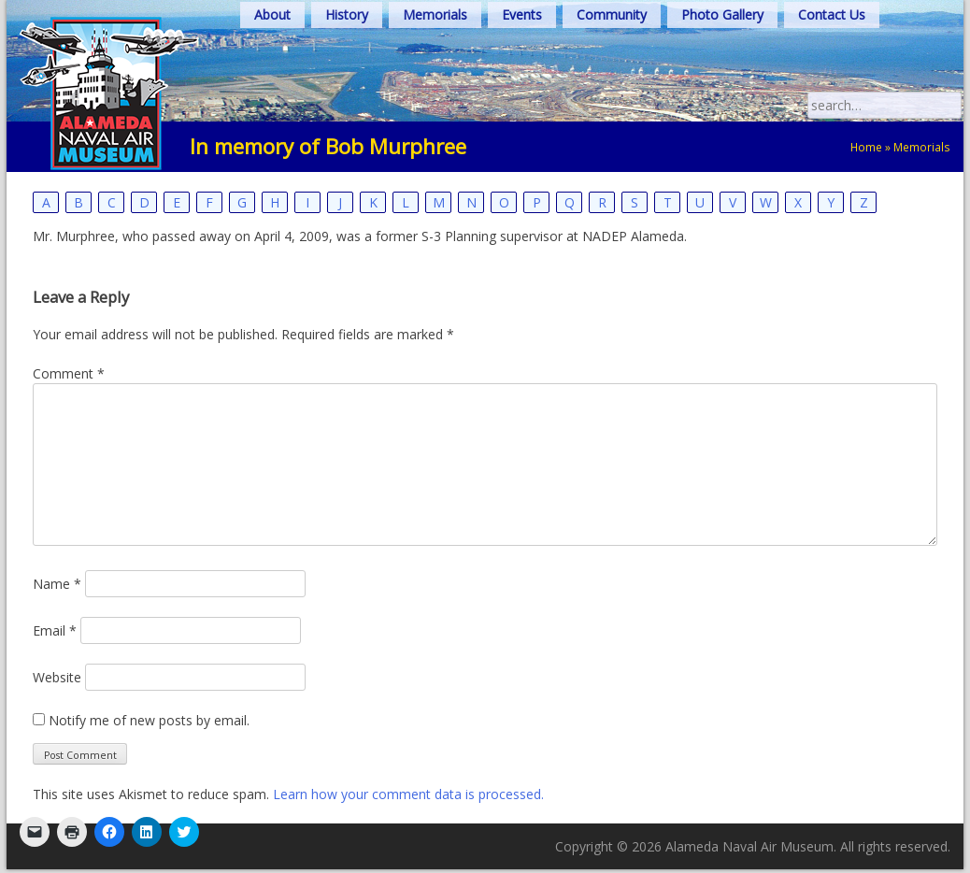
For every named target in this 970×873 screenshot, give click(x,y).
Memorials (435, 14)
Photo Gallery (722, 14)
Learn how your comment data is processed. (408, 794)
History (346, 14)
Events (522, 14)
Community (612, 14)
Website (57, 677)
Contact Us (831, 14)
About (272, 14)
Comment (69, 373)
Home (866, 146)
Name (57, 584)
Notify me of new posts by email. (149, 720)
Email (55, 630)
